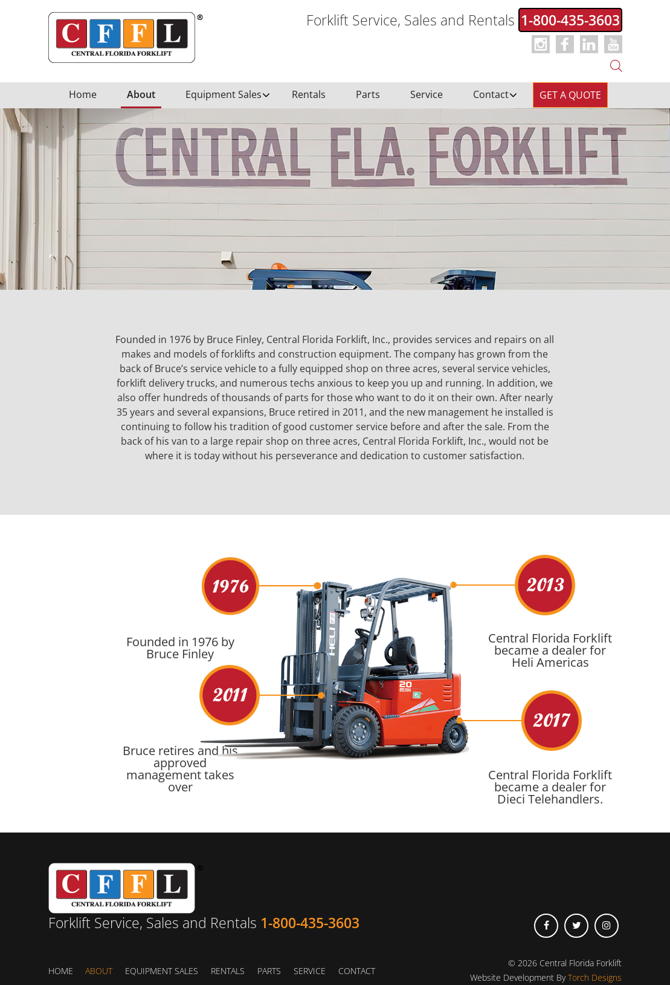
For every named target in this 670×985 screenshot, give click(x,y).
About (141, 94)
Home (83, 94)
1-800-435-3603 (570, 20)
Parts (368, 94)
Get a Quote (570, 95)
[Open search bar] (616, 64)
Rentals (309, 94)
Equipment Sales (223, 94)
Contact (491, 94)
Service (426, 94)
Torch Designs (595, 977)
